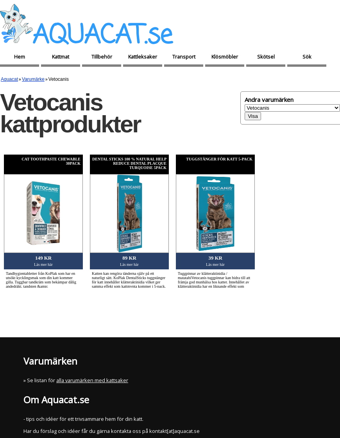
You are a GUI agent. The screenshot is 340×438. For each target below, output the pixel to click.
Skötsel (266, 56)
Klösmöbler (224, 56)
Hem (19, 56)
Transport (183, 56)
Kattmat (60, 56)
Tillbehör (101, 56)
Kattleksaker (142, 56)
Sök (306, 56)
